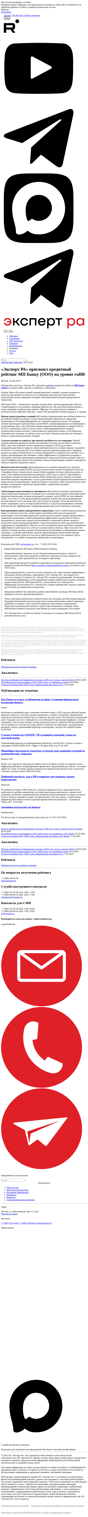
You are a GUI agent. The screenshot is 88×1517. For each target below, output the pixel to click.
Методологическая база (17, 1190)
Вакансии (11, 1197)
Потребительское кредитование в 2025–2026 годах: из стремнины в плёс (35, 682)
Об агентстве (13, 1187)
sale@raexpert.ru (8, 881)
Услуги (12, 351)
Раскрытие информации (18, 1192)
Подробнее (6, 12)
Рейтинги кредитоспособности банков (18, 667)
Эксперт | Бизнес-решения (27, 15)
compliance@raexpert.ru (12, 897)
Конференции (15, 346)
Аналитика (14, 338)
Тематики (13, 348)
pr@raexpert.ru (27, 544)
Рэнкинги (13, 343)
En (6, 331)
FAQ (11, 353)
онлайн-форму (69, 1449)
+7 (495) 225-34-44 (9, 1223)
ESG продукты (16, 341)
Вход (7, 18)
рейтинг (50, 385)
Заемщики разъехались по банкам (20, 807)
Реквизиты (11, 1195)
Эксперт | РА (9, 15)
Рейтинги (13, 336)
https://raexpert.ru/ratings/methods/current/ (50, 565)
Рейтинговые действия (11, 362)
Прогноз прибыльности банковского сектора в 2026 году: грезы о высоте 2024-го (38, 680)
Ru (11, 331)
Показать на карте (9, 1214)
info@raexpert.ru (44, 1223)
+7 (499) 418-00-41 (27, 1223)
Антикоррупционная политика (21, 1200)
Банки (79, 829)
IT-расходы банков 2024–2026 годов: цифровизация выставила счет (32, 685)
